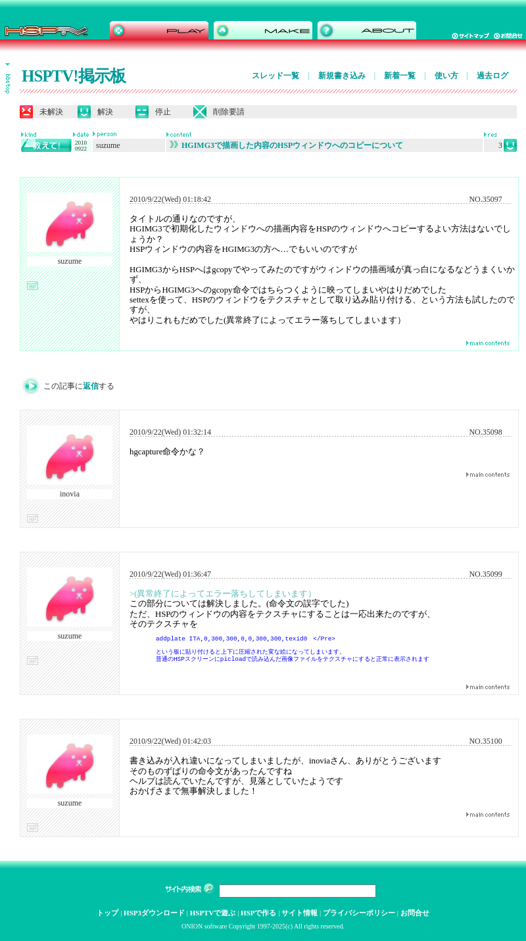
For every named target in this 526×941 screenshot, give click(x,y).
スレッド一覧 (275, 75)
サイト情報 (299, 913)
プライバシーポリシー (359, 913)
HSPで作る (258, 913)
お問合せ (414, 913)
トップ (107, 913)
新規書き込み (342, 75)
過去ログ (492, 75)
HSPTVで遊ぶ (213, 913)
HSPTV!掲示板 (74, 76)
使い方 (446, 75)
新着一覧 (400, 75)
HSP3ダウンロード (154, 913)
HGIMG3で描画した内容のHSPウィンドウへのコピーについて (286, 145)
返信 (91, 386)
